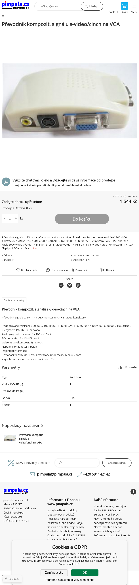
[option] (69, 100)
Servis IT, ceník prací (106, 514)
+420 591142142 (96, 474)
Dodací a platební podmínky (64, 531)
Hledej (93, 6)
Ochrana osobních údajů (62, 539)
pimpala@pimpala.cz (54, 474)
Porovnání (81, 270)
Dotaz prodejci (60, 270)
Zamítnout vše (54, 572)
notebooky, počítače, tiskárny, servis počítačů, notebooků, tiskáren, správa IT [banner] (18, 5)
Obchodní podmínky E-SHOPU (66, 535)
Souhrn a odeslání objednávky (65, 527)
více (34, 248)
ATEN (86, 259)
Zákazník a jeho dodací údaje (65, 523)
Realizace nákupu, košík (61, 518)
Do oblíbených (29, 270)
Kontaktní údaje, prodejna (110, 506)
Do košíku (82, 219)
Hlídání (110, 270)
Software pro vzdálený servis (112, 535)
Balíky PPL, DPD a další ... (109, 510)
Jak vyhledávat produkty (62, 510)
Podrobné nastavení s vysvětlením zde (69, 579)
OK (85, 572)
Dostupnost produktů (60, 514)
